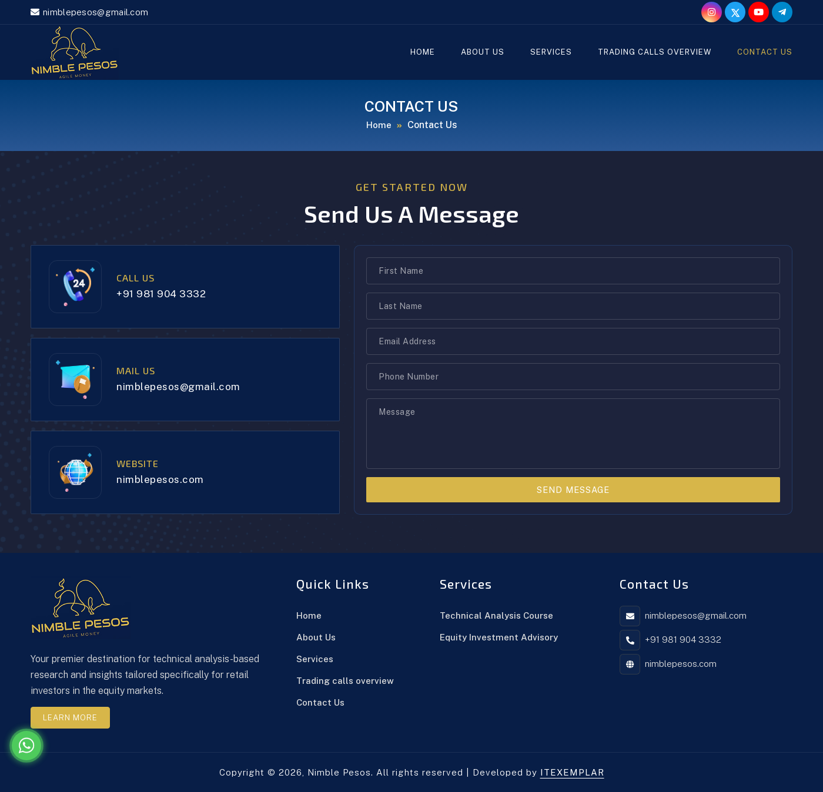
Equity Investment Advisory (499, 637)
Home (422, 52)
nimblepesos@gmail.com (95, 12)
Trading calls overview (654, 52)
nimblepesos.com (160, 479)
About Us (482, 52)
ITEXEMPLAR (572, 772)
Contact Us (764, 52)
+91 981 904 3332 (161, 294)
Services (551, 52)
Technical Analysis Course (496, 615)
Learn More (70, 717)
